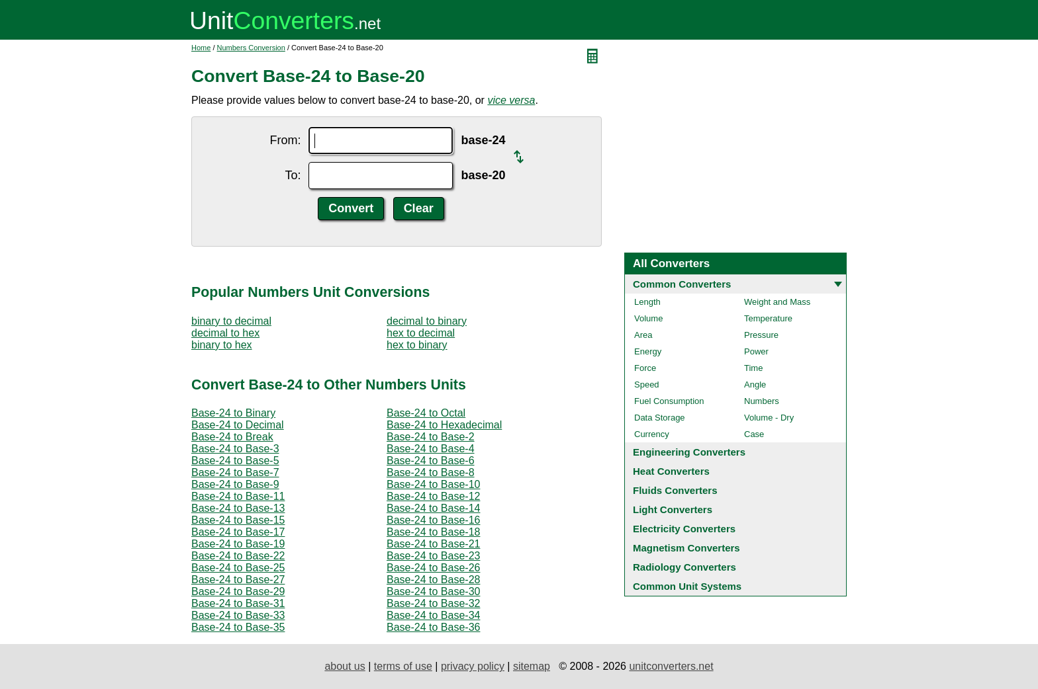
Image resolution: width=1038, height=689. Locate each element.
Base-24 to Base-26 (433, 567)
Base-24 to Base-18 (433, 532)
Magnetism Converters (686, 547)
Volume (648, 318)
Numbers (761, 401)
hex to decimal (421, 333)
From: (285, 140)
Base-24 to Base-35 (238, 627)
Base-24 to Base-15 (238, 520)
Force (645, 368)
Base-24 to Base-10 (433, 484)
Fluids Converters (675, 490)
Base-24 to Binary (233, 413)
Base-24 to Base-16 (433, 520)
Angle (755, 384)
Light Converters (672, 509)
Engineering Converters (689, 452)
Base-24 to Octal (426, 413)
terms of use (403, 666)
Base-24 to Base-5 (235, 460)
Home (201, 48)
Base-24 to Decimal (237, 424)
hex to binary (417, 344)
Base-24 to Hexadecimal (444, 424)
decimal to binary (427, 321)
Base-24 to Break (232, 436)
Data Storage (659, 418)
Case (754, 434)
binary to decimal (231, 321)
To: (293, 175)
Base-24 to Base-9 (235, 484)
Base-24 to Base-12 (433, 496)
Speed (646, 384)
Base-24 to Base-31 (238, 603)
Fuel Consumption (669, 401)
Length (647, 302)
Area (643, 335)
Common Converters (682, 284)
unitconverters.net (671, 666)
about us (344, 666)
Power (756, 351)
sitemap (531, 666)
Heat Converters (671, 471)
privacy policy (472, 666)
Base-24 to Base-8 (431, 472)
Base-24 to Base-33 (238, 615)
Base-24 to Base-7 (235, 472)
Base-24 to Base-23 (433, 555)
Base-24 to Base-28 (433, 579)
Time (753, 368)
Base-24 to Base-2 (431, 436)
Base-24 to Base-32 (433, 603)
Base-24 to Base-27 (238, 579)
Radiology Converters (684, 567)
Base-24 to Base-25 (238, 567)
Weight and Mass (777, 302)
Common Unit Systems (687, 586)
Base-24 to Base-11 (238, 496)
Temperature (768, 318)
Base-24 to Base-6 (431, 460)
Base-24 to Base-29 (238, 591)
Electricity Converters (684, 528)
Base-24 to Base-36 (433, 627)
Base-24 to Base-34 (433, 615)
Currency (651, 434)
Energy (647, 351)
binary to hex (221, 344)
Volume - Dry (769, 418)
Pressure (761, 335)
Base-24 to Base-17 (238, 532)
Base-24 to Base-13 (238, 508)
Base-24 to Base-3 (235, 448)
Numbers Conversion (251, 48)
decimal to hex (225, 333)
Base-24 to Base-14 (433, 508)
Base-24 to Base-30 (433, 591)
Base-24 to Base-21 (433, 543)
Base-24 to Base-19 (238, 543)
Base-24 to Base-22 (238, 555)
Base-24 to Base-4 (431, 448)
